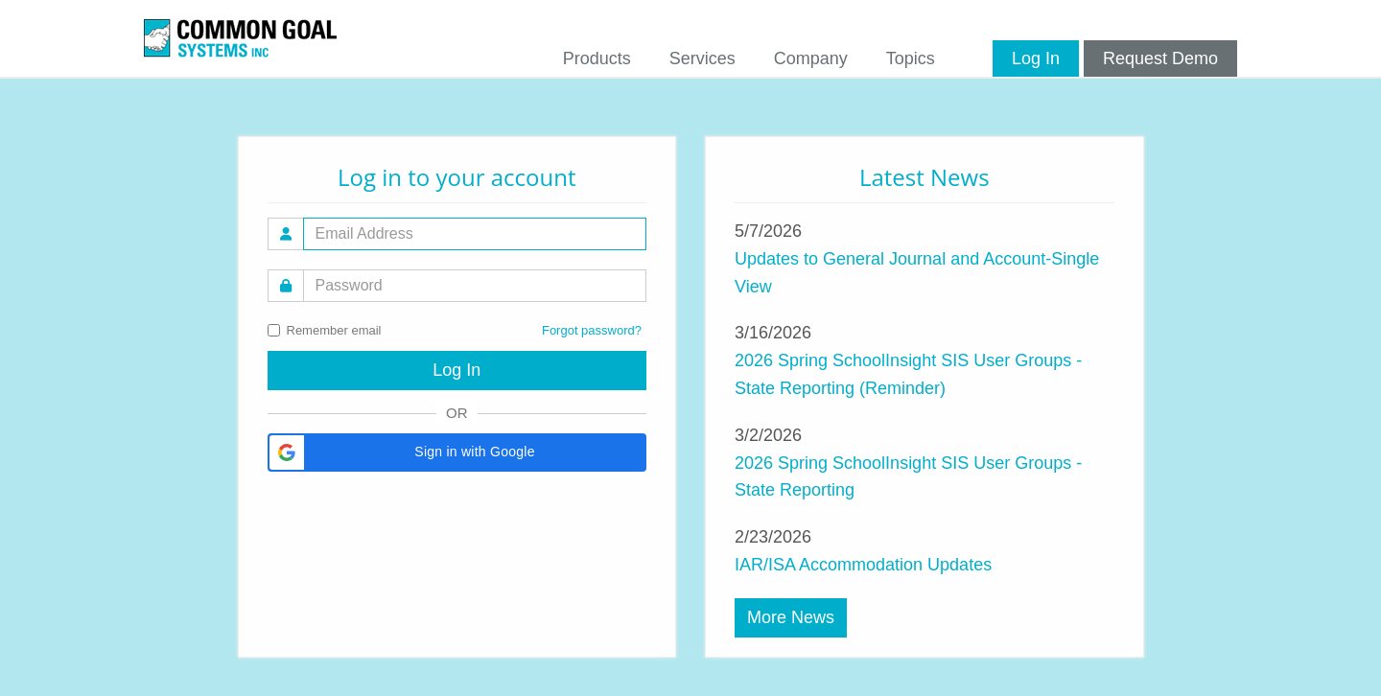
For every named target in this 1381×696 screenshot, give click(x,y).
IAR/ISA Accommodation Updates (863, 564)
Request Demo (1160, 58)
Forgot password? (592, 330)
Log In (1036, 58)
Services (702, 58)
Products (597, 58)
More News (790, 617)
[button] (457, 452)
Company (811, 58)
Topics (910, 58)
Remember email (325, 330)
